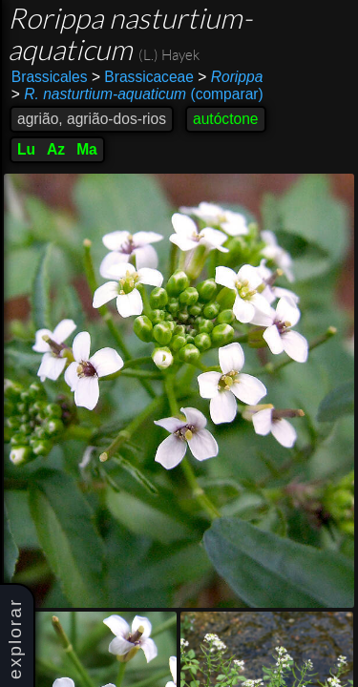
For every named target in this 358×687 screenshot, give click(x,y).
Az (56, 149)
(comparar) (137, 94)
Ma (86, 149)
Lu (26, 149)
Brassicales (49, 77)
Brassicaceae (143, 77)
